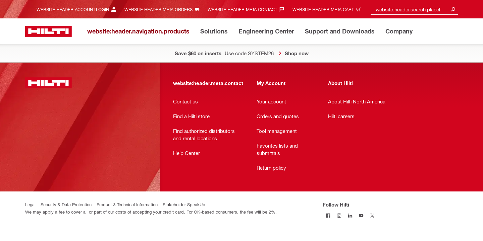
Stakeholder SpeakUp (184, 204)
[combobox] (414, 9)
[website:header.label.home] (48, 31)
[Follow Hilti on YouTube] (361, 215)
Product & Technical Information (127, 204)
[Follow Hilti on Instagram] (339, 215)
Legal (30, 204)
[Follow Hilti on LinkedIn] (350, 215)
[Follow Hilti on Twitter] (372, 215)
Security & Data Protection (66, 204)
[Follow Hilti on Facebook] (328, 215)
